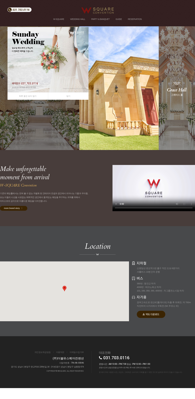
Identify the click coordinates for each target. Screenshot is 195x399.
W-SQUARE (58, 19)
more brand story (13, 219)
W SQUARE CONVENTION (94, 8)
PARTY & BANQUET (100, 19)
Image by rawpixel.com (70, 88)
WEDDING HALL (77, 19)
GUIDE (119, 19)
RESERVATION (135, 19)
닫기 (68, 96)
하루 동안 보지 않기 (27, 96)
